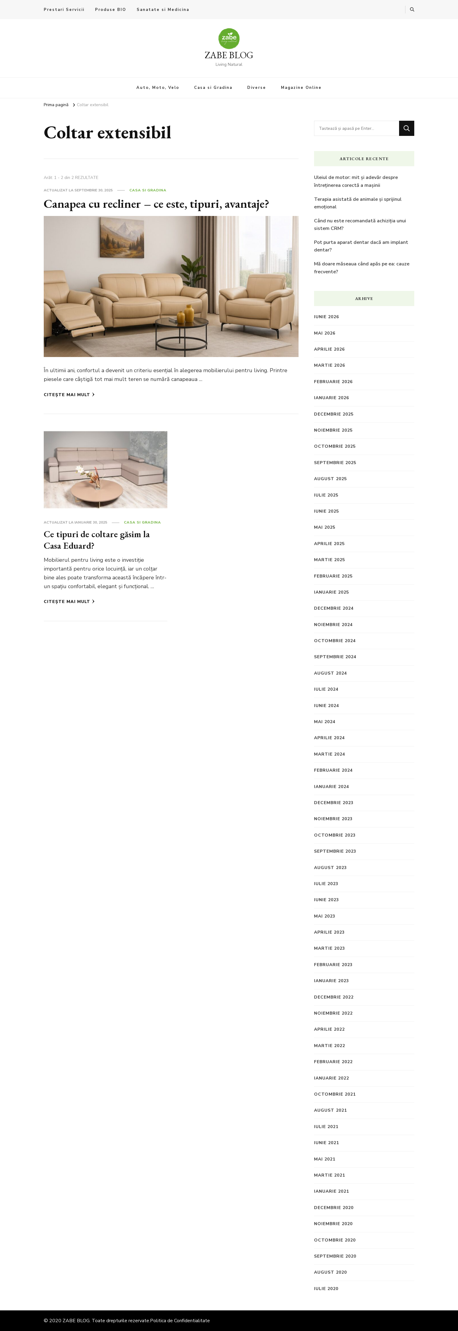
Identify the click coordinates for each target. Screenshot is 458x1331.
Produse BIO (110, 9)
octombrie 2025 (335, 446)
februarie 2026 (333, 382)
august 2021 (330, 1110)
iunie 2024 (326, 706)
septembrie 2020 (335, 1256)
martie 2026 (329, 365)
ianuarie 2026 (331, 398)
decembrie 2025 (334, 414)
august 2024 (330, 673)
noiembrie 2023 (333, 819)
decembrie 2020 (334, 1208)
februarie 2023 (333, 965)
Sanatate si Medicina (163, 9)
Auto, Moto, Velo (157, 87)
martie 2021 (329, 1175)
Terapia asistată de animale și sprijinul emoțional (358, 203)
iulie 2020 (326, 1289)
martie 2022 (329, 1046)
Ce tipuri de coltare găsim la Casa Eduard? (97, 539)
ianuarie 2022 (331, 1078)
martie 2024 (329, 754)
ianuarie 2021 (331, 1191)
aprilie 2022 (329, 1029)
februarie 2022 (333, 1062)
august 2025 (330, 479)
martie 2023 (329, 948)
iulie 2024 (326, 689)
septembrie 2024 (335, 657)
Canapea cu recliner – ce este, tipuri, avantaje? (156, 203)
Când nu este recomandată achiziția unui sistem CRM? (360, 224)
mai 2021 (324, 1159)
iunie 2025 (326, 511)
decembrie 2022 (334, 997)
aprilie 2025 (329, 544)
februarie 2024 (333, 770)
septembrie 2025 (335, 463)
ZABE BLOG (229, 55)
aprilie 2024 (329, 738)
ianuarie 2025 (331, 592)
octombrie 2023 (335, 835)
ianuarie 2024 (331, 787)
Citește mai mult (69, 395)
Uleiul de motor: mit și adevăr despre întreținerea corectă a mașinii (356, 181)
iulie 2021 (326, 1127)
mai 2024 (324, 722)
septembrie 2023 (335, 851)
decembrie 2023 (334, 803)
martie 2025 (329, 560)
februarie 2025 (333, 576)
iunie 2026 (326, 317)
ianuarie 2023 (331, 981)
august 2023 (330, 868)
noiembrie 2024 (333, 625)
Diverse (256, 87)
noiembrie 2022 (333, 1013)
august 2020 (330, 1272)
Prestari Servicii (64, 9)
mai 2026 (324, 333)
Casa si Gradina (213, 87)
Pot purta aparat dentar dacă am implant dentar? (361, 246)
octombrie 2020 (335, 1240)
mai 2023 (324, 916)
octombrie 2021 (335, 1094)
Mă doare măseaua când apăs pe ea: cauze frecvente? (361, 268)
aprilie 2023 (329, 932)
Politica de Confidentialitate (180, 1320)
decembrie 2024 (334, 608)
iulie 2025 (326, 495)
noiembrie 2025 (333, 430)
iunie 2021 (326, 1143)
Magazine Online (301, 87)
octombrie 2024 (335, 641)
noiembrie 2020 (333, 1224)
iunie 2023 (326, 900)
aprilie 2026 (329, 349)
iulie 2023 (326, 884)
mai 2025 (324, 527)
